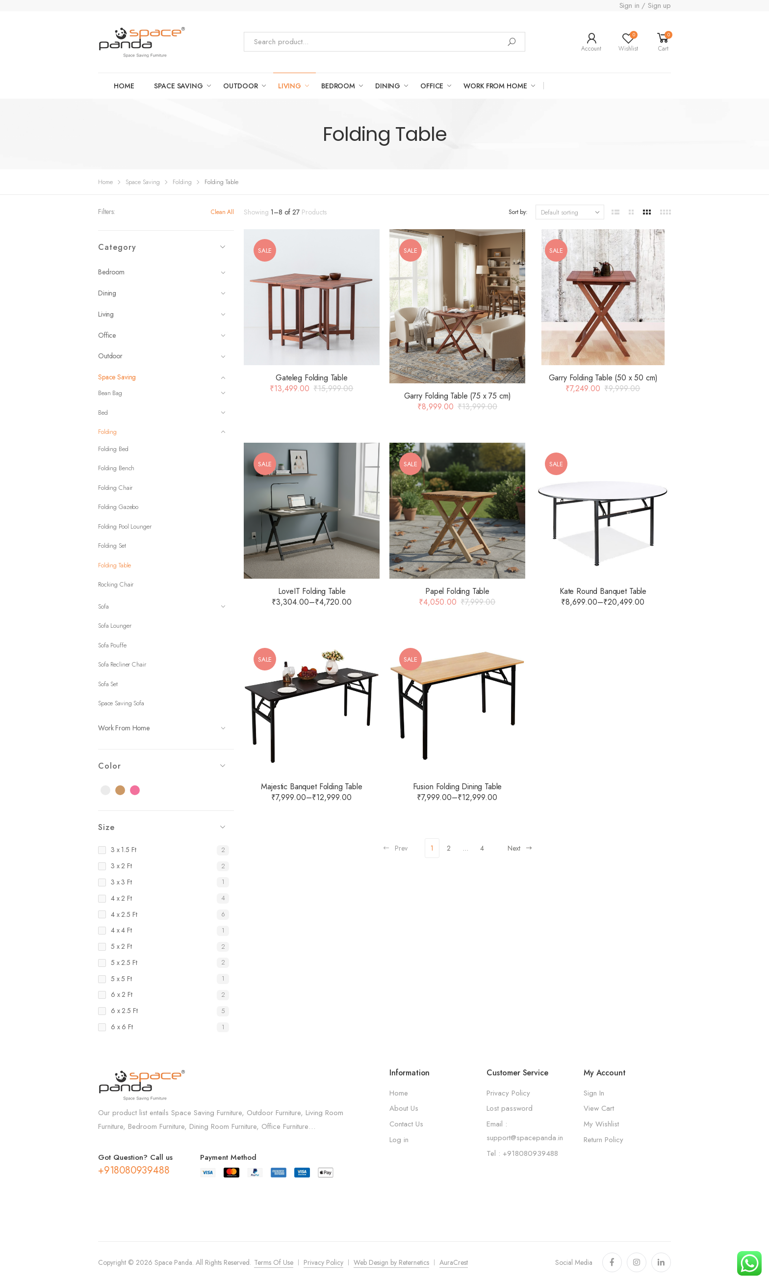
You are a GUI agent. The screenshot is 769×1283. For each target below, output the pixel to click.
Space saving (178, 86)
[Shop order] (570, 212)
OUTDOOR (240, 86)
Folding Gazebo (118, 506)
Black (110, 791)
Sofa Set (108, 684)
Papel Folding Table (457, 591)
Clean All (222, 212)
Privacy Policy (508, 1093)
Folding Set (112, 545)
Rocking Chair (115, 584)
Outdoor (162, 356)
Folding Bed (113, 449)
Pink (140, 791)
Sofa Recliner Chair (122, 664)
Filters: (106, 211)
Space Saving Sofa (121, 703)
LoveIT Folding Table (312, 591)
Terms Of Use (273, 1262)
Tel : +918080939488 (522, 1153)
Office (431, 86)
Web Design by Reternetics (391, 1262)
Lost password (510, 1108)
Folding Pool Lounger (124, 526)
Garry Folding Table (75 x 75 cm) (457, 395)
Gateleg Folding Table (312, 377)
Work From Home (162, 728)
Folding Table (114, 565)
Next (520, 848)
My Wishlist (601, 1124)
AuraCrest (453, 1262)
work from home (495, 86)
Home (124, 86)
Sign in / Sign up (645, 5)
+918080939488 (133, 1170)
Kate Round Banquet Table (603, 591)
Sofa (162, 606)
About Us (403, 1108)
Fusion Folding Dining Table (457, 786)
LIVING (289, 86)
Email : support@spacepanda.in (525, 1131)
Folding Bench (116, 468)
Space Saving (143, 182)
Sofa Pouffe (112, 645)
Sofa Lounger (114, 625)
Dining (387, 86)
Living (162, 314)
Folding (182, 182)
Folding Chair (115, 487)
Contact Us (406, 1124)
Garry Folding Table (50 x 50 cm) (603, 377)
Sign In (594, 1093)
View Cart (599, 1108)
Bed (162, 412)
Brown (125, 791)
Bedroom (338, 86)
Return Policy (603, 1139)
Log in (399, 1139)
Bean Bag (162, 393)
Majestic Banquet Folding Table (311, 786)
